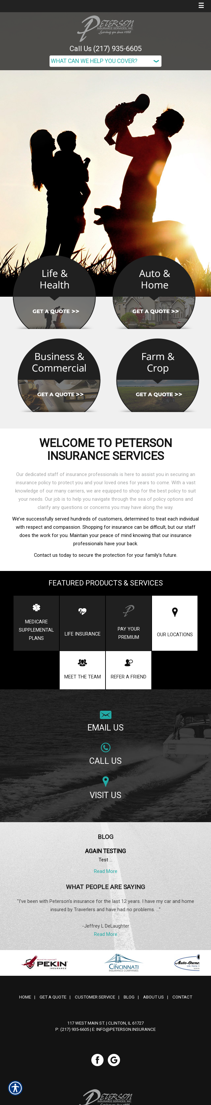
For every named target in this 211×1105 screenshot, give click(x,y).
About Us (153, 997)
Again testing (105, 851)
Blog (129, 997)
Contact (182, 997)
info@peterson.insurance (126, 1029)
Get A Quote (53, 997)
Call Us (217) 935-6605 (106, 49)
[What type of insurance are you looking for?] (105, 61)
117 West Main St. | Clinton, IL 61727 (105, 1023)
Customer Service (95, 997)
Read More (105, 871)
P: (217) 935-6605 (72, 1029)
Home (25, 997)
